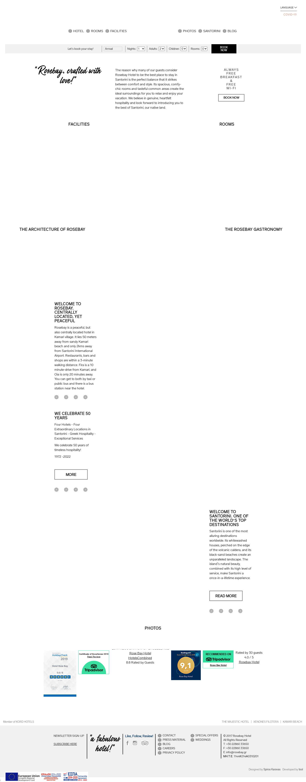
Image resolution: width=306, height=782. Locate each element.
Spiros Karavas (271, 769)
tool (301, 769)
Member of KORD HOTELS (18, 721)
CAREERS (169, 748)
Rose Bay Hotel (140, 653)
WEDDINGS (203, 739)
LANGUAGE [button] (287, 7)
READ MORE (52, 259)
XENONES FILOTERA (266, 721)
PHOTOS (189, 31)
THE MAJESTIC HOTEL (235, 721)
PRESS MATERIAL (174, 739)
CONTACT (169, 735)
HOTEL (78, 31)
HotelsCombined (140, 658)
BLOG (232, 31)
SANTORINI (211, 31)
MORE (71, 474)
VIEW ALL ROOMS (227, 169)
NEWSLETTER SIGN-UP (69, 736)
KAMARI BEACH (292, 721)
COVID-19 (290, 14)
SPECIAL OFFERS (206, 735)
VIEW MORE (79, 169)
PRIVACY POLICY (174, 752)
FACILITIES (118, 31)
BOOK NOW (231, 97)
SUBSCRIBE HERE (65, 744)
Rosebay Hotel (249, 662)
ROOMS (97, 31)
